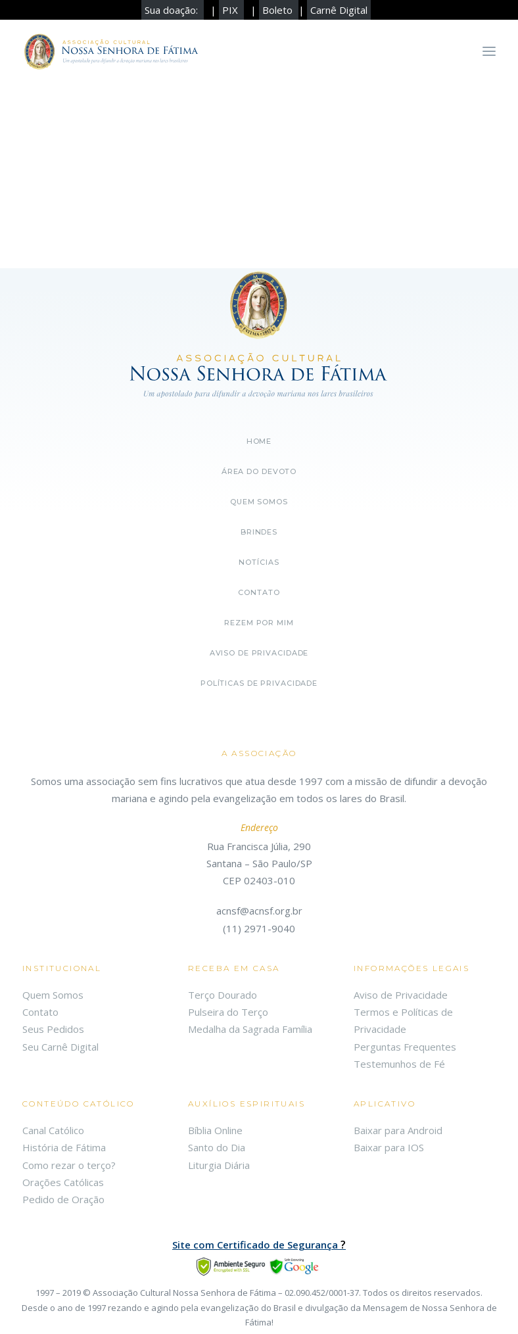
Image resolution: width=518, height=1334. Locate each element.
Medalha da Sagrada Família (250, 1029)
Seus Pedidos (53, 1029)
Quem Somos (52, 994)
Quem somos (259, 501)
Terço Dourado (222, 994)
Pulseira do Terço (228, 1011)
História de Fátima (64, 1147)
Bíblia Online (215, 1130)
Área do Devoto (259, 471)
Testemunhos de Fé (399, 1063)
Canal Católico (53, 1130)
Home (259, 441)
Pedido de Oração (63, 1199)
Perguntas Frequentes (405, 1046)
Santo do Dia (216, 1147)
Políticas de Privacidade (259, 683)
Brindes (259, 531)
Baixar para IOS (389, 1147)
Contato (258, 592)
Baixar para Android (398, 1130)
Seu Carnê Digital (60, 1046)
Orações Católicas (63, 1182)
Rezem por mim (258, 622)
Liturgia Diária (219, 1165)
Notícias (259, 562)
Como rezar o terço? (69, 1165)
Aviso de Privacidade (259, 652)
